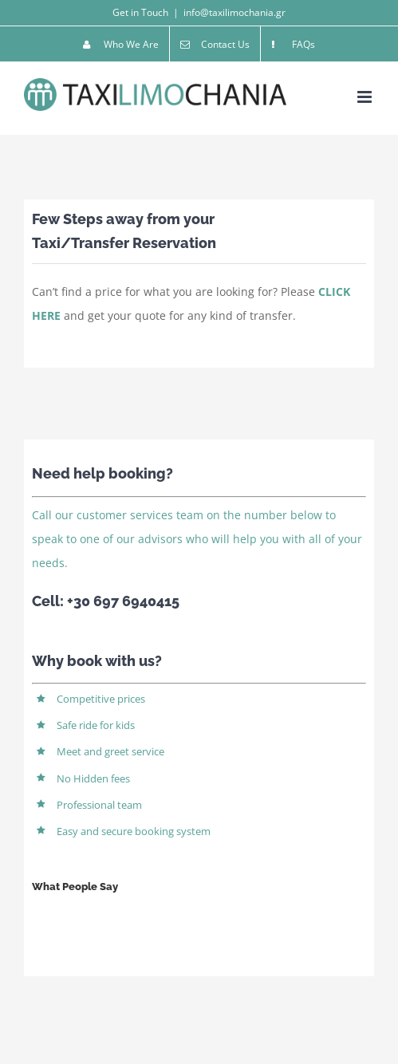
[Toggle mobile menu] (365, 97)
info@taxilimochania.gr (234, 12)
